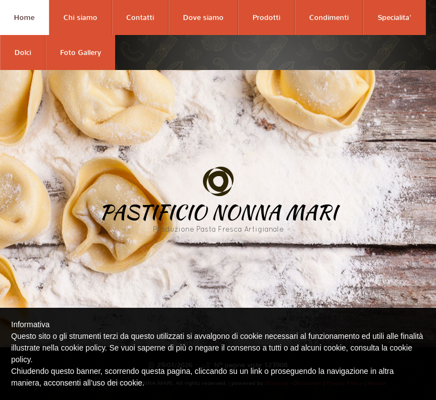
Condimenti (329, 17)
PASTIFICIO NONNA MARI (218, 212)
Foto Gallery (80, 52)
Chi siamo (80, 17)
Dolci (22, 52)
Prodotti (266, 17)
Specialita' (395, 17)
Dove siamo (203, 17)
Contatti (140, 17)
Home (24, 17)
